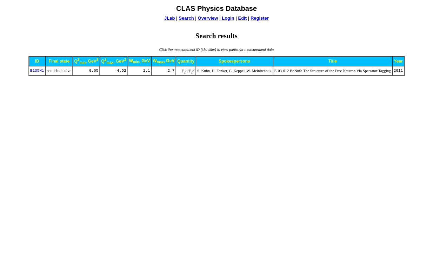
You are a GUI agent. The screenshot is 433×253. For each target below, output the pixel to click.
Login (228, 18)
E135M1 (37, 71)
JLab (169, 18)
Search (186, 18)
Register (260, 18)
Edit (242, 18)
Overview (208, 18)
